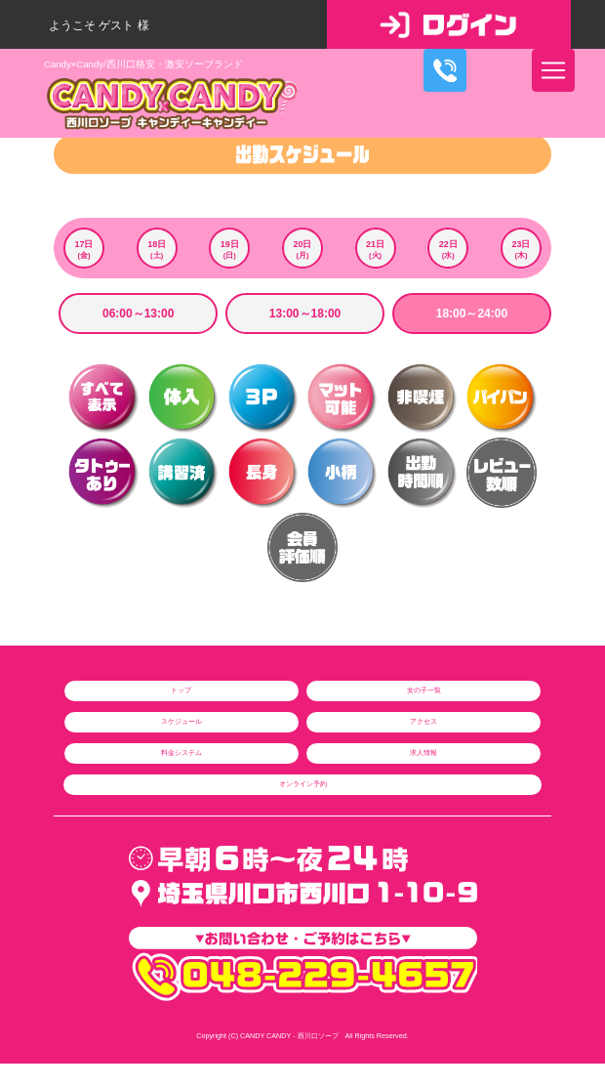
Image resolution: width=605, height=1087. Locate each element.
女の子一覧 (424, 690)
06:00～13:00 (138, 313)
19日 (229, 250)
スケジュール (181, 721)
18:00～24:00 (471, 313)
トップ (181, 690)
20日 (302, 250)
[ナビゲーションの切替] (553, 70)
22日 (447, 250)
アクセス (423, 721)
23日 (521, 250)
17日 (83, 250)
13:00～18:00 (305, 313)
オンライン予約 (303, 783)
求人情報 (423, 752)
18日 (157, 250)
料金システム (181, 752)
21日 (375, 250)
